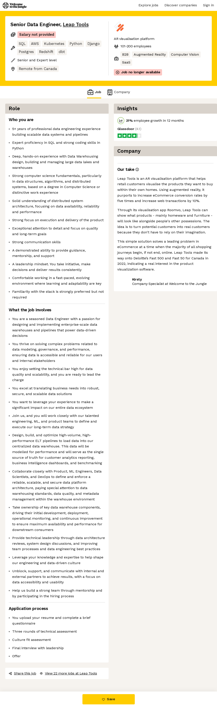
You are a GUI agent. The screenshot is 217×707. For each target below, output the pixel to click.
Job (94, 92)
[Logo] (15, 5)
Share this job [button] (22, 673)
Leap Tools (76, 24)
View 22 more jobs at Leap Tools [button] (68, 673)
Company (118, 92)
